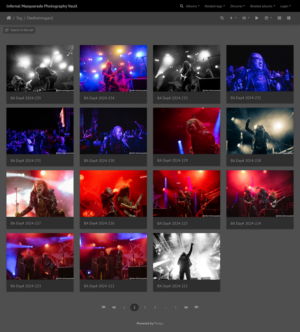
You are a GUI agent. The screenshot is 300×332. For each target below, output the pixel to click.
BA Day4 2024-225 (172, 223)
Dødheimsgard (40, 18)
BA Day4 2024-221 (172, 286)
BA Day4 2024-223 (26, 286)
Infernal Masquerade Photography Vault (41, 6)
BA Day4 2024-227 (26, 223)
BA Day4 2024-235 (26, 98)
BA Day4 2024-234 (99, 98)
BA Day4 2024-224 (246, 223)
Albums (191, 6)
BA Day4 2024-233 (172, 98)
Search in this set (19, 30)
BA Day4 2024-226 (99, 223)
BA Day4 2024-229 (172, 160)
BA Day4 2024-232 (246, 98)
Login (284, 6)
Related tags (213, 6)
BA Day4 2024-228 (246, 160)
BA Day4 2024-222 (99, 286)
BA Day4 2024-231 (26, 160)
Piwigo (159, 323)
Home (8, 18)
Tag (19, 18)
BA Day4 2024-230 (99, 160)
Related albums (261, 6)
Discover (236, 6)
